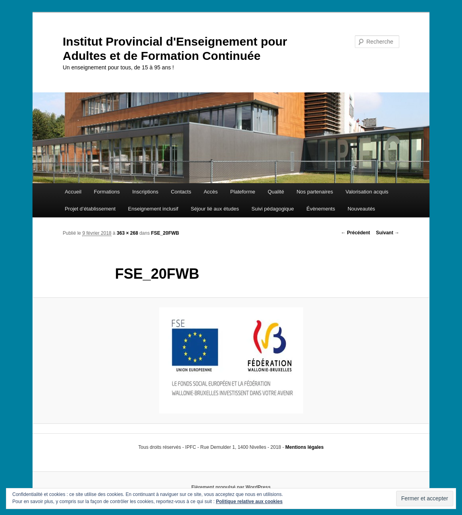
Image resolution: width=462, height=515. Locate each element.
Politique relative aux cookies (249, 501)
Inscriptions (145, 192)
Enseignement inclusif (153, 209)
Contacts (181, 192)
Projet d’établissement (90, 209)
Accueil (73, 192)
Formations (107, 192)
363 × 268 (127, 233)
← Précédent (355, 232)
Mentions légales (304, 447)
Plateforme (242, 192)
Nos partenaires (314, 192)
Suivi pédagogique (272, 209)
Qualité (276, 192)
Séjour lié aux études (215, 209)
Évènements (320, 209)
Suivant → (387, 232)
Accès (211, 192)
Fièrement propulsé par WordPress (231, 487)
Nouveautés (361, 209)
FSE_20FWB (165, 233)
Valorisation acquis (366, 192)
